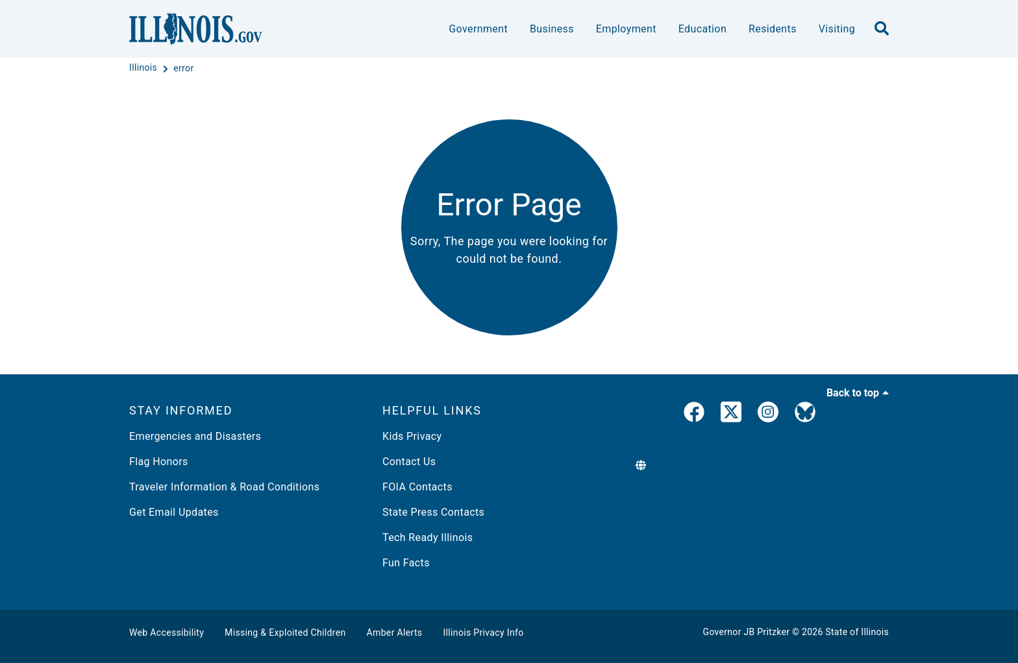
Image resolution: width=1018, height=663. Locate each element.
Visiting (837, 29)
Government (478, 29)
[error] (183, 68)
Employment (626, 29)
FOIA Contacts (417, 487)
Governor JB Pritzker (746, 632)
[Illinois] (144, 68)
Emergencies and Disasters (195, 436)
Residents (773, 29)
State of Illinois (857, 632)
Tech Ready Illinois (427, 537)
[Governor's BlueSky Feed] (805, 415)
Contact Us (409, 461)
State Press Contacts (433, 512)
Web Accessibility (166, 632)
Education (702, 29)
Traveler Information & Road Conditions (224, 487)
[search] (882, 29)
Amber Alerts (395, 632)
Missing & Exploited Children (285, 632)
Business (552, 29)
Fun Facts (406, 563)
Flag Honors (158, 461)
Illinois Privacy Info (483, 632)
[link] (694, 415)
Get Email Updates (174, 512)
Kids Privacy (411, 436)
